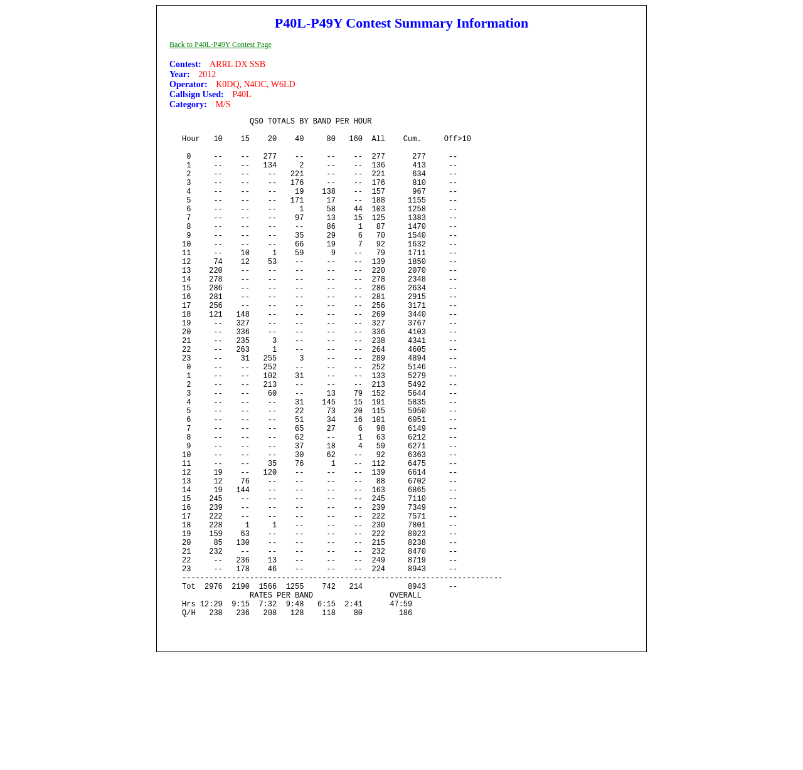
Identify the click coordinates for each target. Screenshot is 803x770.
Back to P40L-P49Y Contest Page (220, 44)
